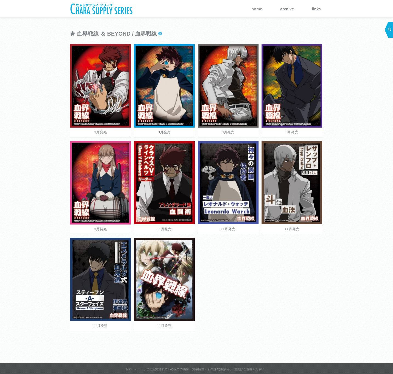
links (316, 9)
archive (287, 9)
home (256, 9)
